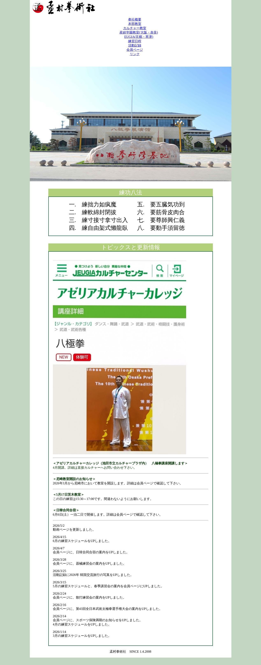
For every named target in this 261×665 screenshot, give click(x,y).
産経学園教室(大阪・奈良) (138, 32)
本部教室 (134, 24)
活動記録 (134, 45)
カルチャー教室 (134, 28)
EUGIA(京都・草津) (138, 36)
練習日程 (134, 41)
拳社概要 (134, 19)
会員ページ (134, 49)
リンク (135, 54)
